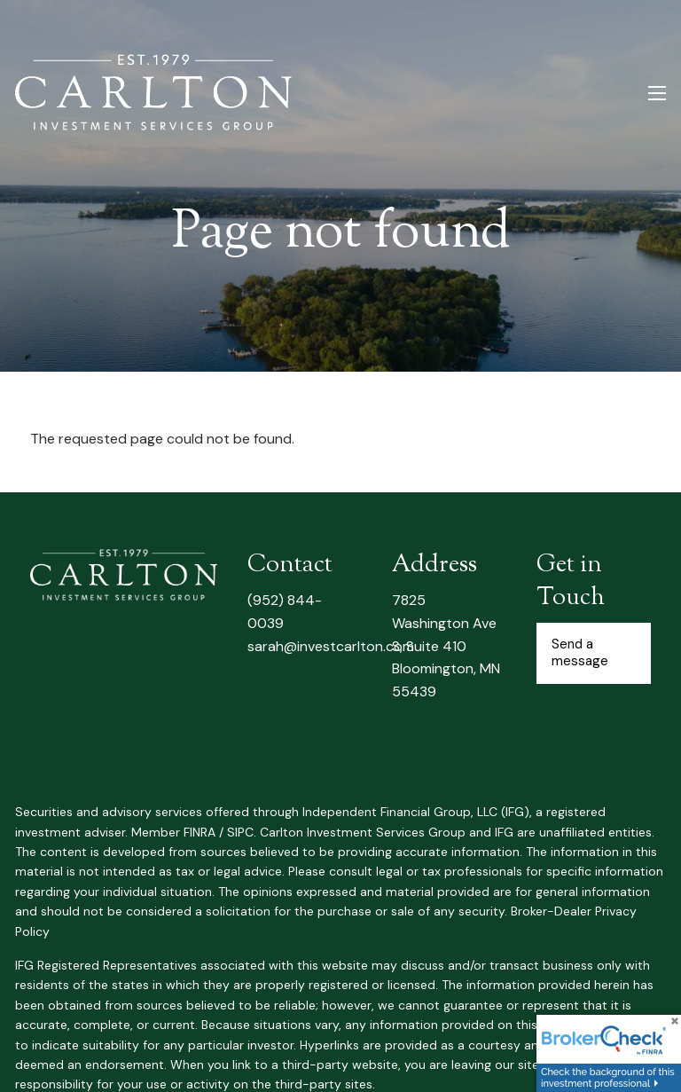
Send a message (580, 653)
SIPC (240, 832)
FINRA (199, 832)
